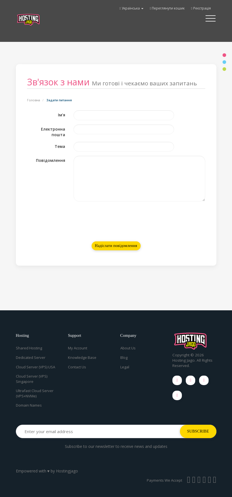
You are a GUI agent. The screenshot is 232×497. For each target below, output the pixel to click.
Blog (124, 357)
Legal (124, 366)
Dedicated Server (30, 357)
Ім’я (61, 114)
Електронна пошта (53, 131)
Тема (60, 146)
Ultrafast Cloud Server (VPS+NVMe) (34, 393)
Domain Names (29, 405)
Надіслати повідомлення (116, 246)
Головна (33, 100)
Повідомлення (50, 160)
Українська (131, 8)
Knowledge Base (82, 357)
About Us (128, 347)
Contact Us (77, 366)
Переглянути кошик (167, 8)
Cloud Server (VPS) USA (35, 366)
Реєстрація (201, 8)
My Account (77, 347)
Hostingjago (67, 471)
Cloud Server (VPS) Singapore (31, 379)
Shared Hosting (29, 347)
